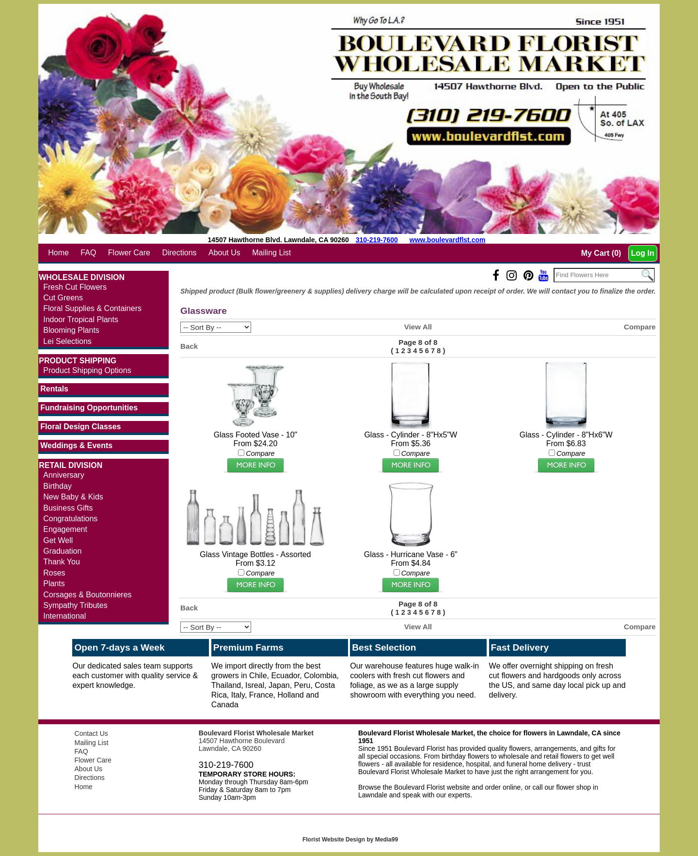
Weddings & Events (76, 445)
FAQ (88, 253)
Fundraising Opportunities (89, 408)
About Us (224, 253)
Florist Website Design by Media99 (350, 839)
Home (58, 253)
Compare (640, 327)
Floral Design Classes (80, 426)
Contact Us (91, 733)
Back (189, 346)
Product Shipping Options (87, 370)
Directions (179, 253)
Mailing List (271, 253)
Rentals (54, 389)
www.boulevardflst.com (448, 240)
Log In (642, 253)
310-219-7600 (377, 240)
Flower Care (129, 253)
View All (418, 327)
